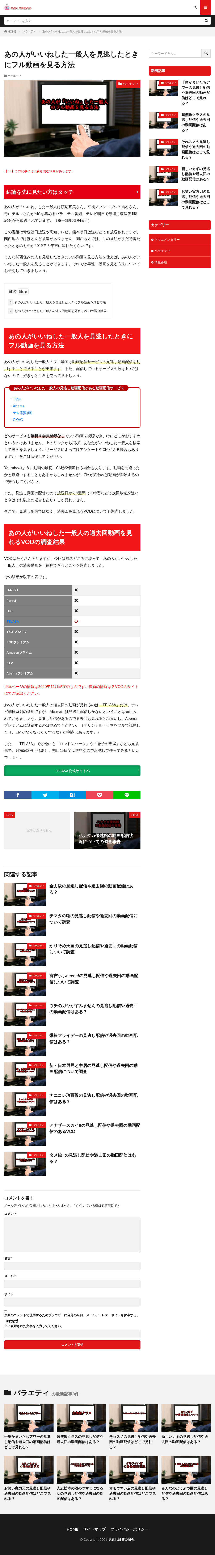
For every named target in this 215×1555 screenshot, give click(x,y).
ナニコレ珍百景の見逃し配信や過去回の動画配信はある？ (93, 1098)
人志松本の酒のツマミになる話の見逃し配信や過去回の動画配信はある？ (80, 1493)
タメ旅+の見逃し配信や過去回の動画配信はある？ (92, 1158)
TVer (17, 399)
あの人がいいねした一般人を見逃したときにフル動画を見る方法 (82, 31)
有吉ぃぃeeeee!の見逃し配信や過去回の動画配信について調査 (93, 978)
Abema (18, 406)
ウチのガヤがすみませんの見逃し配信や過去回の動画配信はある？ (93, 1008)
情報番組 (161, 262)
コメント (10, 1213)
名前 (8, 1258)
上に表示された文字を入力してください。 (34, 1326)
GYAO (18, 419)
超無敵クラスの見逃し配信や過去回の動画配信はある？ (195, 122)
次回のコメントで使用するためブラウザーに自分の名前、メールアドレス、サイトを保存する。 (72, 1315)
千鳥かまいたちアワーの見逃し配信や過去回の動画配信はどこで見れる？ (195, 92)
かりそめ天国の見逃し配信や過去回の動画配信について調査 (93, 948)
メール (10, 1276)
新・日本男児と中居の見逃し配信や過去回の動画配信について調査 (93, 1068)
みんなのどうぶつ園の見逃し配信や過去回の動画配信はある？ (184, 1493)
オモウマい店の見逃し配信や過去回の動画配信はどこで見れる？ (132, 1493)
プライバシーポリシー (129, 1529)
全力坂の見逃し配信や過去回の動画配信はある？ (91, 889)
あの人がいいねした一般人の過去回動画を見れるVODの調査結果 (57, 311)
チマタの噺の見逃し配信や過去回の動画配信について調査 (93, 918)
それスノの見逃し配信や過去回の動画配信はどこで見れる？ (195, 149)
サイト (9, 1294)
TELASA (13, 621)
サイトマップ (94, 1529)
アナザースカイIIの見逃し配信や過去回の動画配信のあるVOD (94, 1128)
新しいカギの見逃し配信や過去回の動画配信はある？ (195, 174)
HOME (12, 31)
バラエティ (29, 31)
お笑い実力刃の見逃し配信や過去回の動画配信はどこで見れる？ (195, 199)
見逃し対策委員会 (121, 1539)
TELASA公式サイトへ (72, 771)
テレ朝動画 (22, 413)
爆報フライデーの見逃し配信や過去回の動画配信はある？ (93, 1038)
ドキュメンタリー (167, 239)
